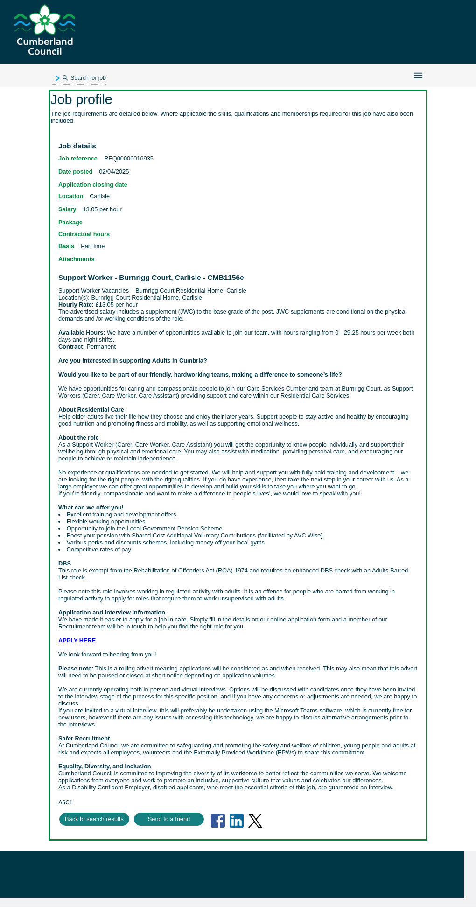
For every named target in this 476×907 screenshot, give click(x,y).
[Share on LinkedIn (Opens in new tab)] (236, 820)
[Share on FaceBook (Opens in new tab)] (218, 820)
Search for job (84, 78)
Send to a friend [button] (169, 819)
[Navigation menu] (418, 75)
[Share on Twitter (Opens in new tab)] (255, 820)
